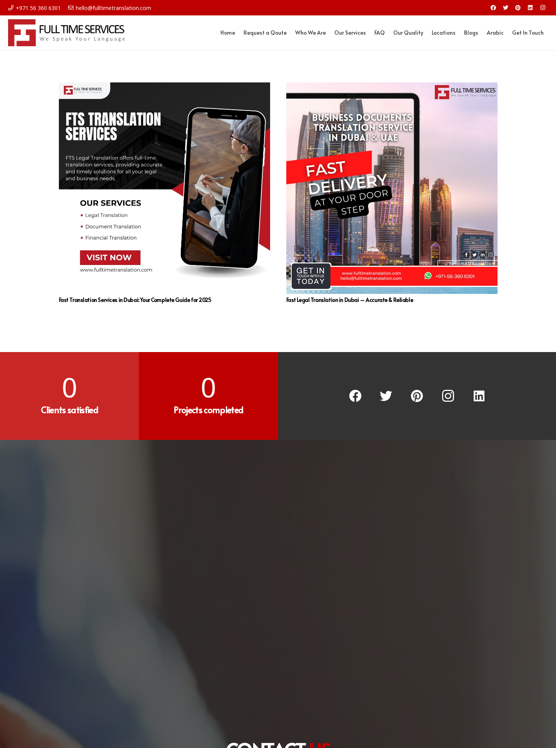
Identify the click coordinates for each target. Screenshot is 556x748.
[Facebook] (493, 7)
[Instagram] (542, 7)
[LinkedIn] (530, 7)
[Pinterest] (518, 7)
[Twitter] (505, 7)
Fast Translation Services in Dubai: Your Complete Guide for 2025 (135, 300)
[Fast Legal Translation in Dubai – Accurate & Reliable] (392, 188)
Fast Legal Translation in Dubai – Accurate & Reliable (349, 300)
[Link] (66, 32)
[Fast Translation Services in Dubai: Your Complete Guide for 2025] (164, 188)
